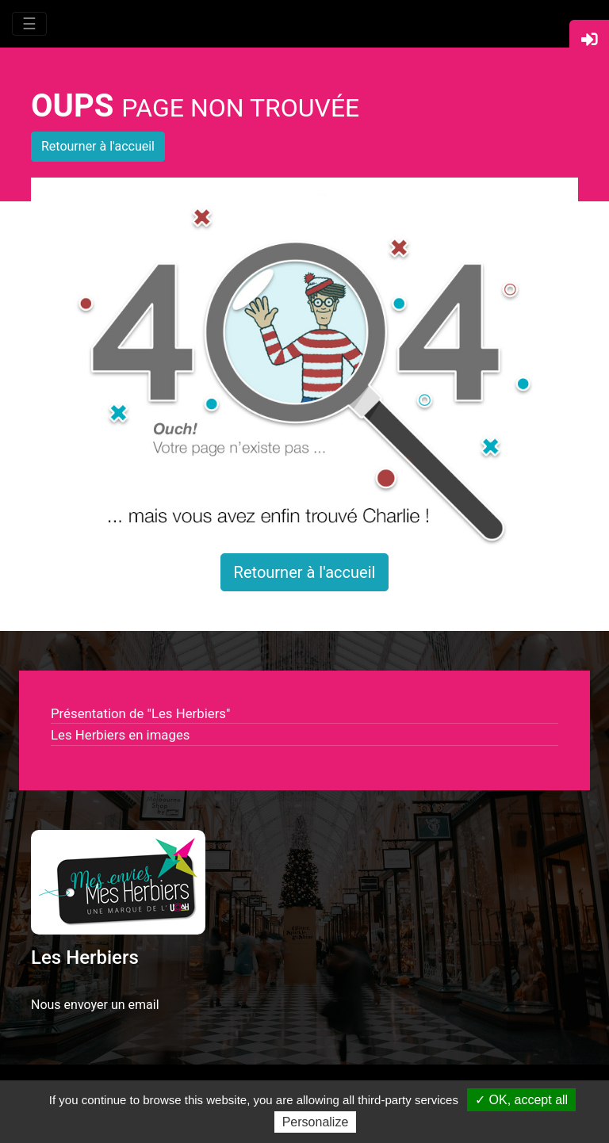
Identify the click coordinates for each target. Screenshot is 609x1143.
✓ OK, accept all (521, 1100)
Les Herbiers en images (120, 735)
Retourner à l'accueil (98, 146)
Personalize (315, 1122)
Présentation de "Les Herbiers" (140, 713)
